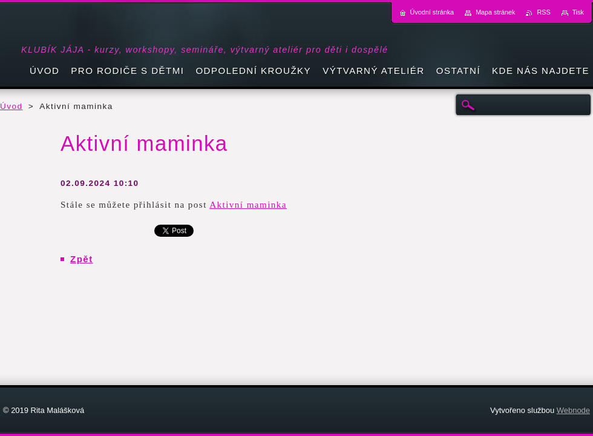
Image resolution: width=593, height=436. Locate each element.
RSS (543, 12)
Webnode (573, 410)
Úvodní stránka (432, 12)
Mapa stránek (495, 12)
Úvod (11, 106)
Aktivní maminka (248, 205)
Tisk (578, 12)
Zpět (81, 259)
